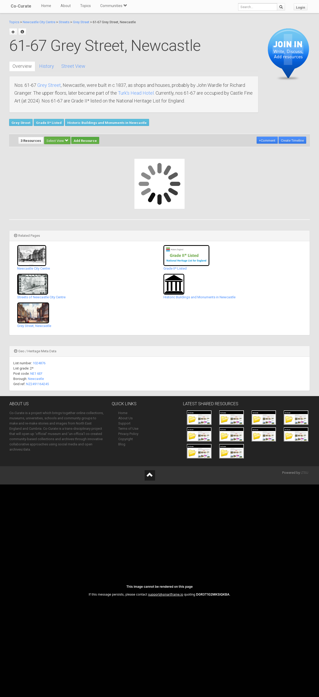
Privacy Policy (128, 434)
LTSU (304, 473)
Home (46, 6)
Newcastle (36, 379)
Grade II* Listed (49, 123)
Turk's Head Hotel (136, 93)
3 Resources (31, 141)
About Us (125, 418)
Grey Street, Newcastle (34, 326)
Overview (22, 66)
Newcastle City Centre (39, 22)
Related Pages (27, 236)
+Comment (267, 140)
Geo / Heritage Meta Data (35, 351)
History (46, 66)
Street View (73, 66)
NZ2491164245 (37, 384)
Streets (64, 22)
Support (124, 423)
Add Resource (85, 141)
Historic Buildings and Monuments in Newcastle (107, 123)
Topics (85, 6)
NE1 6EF (36, 373)
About (66, 6)
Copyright (125, 439)
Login (300, 7)
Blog (121, 444)
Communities (113, 6)
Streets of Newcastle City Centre (41, 297)
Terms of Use (128, 429)
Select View (57, 141)
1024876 (39, 363)
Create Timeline (292, 140)
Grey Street (81, 22)
